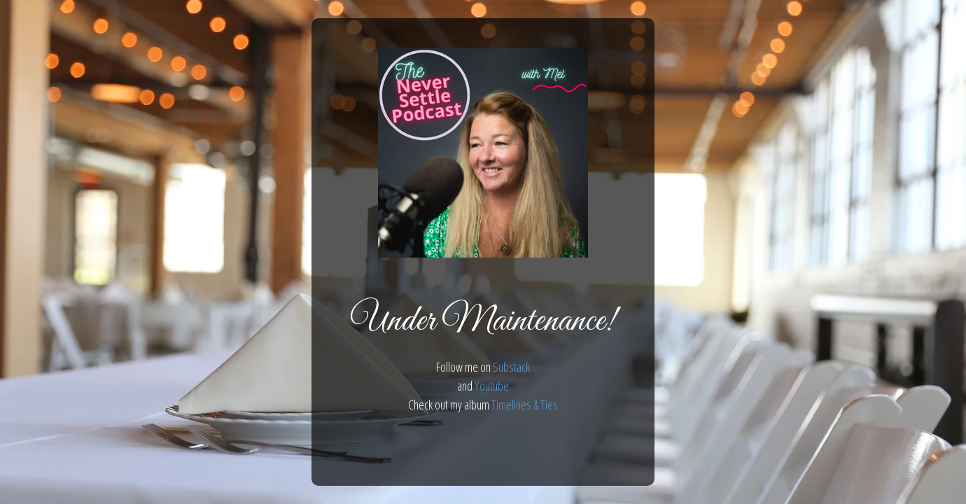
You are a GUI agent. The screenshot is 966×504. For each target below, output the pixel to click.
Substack (511, 366)
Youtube (492, 385)
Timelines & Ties (524, 404)
